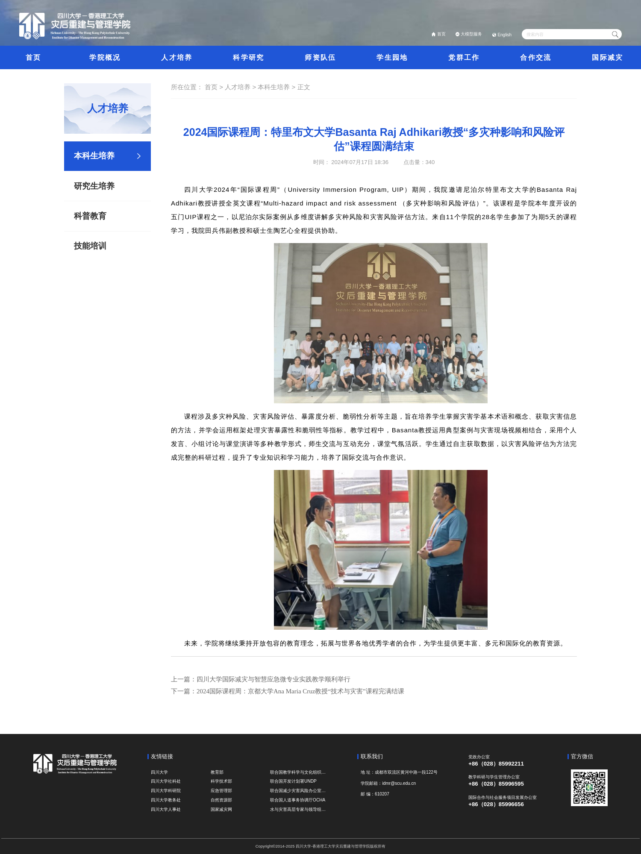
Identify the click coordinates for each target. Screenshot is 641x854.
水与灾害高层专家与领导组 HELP (298, 809)
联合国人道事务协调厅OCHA (297, 800)
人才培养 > (241, 87)
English (504, 34)
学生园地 (392, 57)
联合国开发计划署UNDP (293, 781)
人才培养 (176, 57)
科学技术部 (221, 781)
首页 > (215, 87)
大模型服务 (471, 34)
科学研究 (248, 57)
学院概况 (105, 57)
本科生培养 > (277, 87)
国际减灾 (607, 57)
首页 (441, 34)
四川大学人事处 (166, 809)
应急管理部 (221, 790)
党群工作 (463, 57)
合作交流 (535, 57)
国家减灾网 (221, 809)
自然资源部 (221, 800)
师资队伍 (320, 57)
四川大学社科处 (166, 781)
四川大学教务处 (166, 800)
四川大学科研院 (166, 790)
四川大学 (159, 772)
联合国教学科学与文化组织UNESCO (298, 772)
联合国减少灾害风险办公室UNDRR (298, 790)
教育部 (217, 772)
